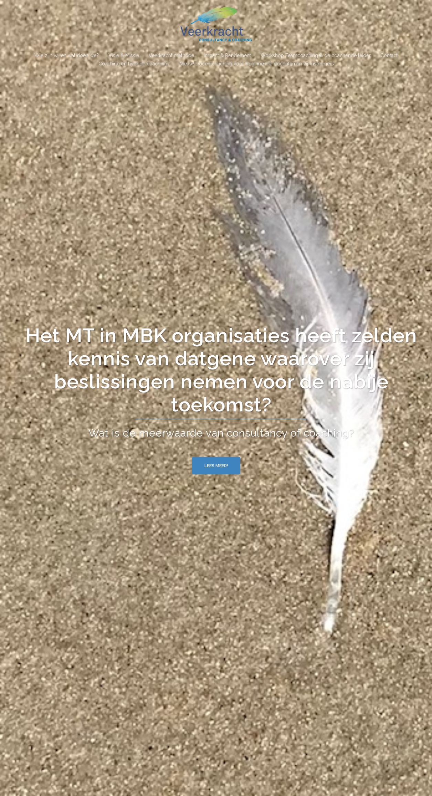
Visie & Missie (123, 55)
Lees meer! (216, 465)
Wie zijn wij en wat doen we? (66, 55)
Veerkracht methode (171, 55)
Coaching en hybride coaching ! (134, 63)
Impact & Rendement (227, 55)
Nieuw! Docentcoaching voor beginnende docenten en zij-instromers (256, 63)
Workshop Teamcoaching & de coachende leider (316, 55)
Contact (389, 55)
